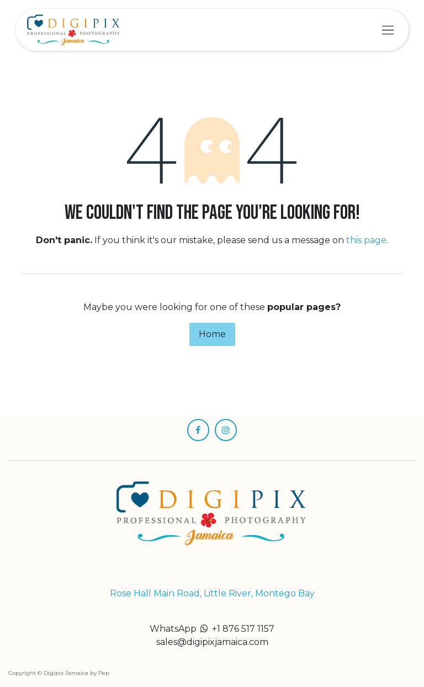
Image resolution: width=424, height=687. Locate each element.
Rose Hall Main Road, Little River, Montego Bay (212, 593)
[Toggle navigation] (388, 30)
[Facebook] (198, 430)
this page (366, 240)
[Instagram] (226, 430)
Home (212, 334)
